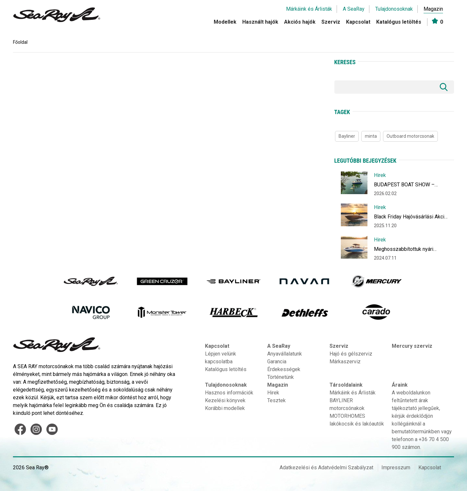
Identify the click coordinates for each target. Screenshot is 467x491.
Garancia (276, 361)
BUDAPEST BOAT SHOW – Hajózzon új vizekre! (404, 185)
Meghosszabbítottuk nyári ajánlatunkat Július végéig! (404, 250)
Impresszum (395, 467)
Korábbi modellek (225, 408)
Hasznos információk (229, 393)
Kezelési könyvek (225, 400)
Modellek (225, 22)
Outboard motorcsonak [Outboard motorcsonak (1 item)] (410, 136)
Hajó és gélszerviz (350, 354)
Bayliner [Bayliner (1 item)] (347, 136)
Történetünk (280, 377)
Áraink (400, 385)
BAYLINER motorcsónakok (347, 404)
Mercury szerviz (412, 346)
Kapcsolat (358, 22)
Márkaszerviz (345, 361)
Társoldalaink (346, 385)
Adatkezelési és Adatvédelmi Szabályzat (326, 467)
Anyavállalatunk (284, 354)
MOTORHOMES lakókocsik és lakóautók (356, 420)
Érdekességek (283, 369)
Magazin (433, 9)
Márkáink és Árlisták (309, 9)
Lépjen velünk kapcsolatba (220, 358)
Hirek (380, 175)
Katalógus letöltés (398, 22)
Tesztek (276, 400)
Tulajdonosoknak (394, 9)
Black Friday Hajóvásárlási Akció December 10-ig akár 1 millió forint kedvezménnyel (410, 218)
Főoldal (20, 42)
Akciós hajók (300, 22)
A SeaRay (354, 9)
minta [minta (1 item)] (371, 136)
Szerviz (330, 22)
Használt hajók (260, 22)
